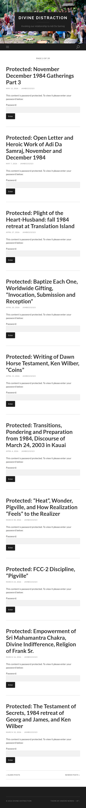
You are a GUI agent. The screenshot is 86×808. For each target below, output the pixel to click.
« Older (13, 775)
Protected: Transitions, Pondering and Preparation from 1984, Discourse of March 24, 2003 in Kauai (39, 435)
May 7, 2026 (11, 164)
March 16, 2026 (13, 657)
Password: (43, 108)
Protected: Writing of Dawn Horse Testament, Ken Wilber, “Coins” (42, 363)
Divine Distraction (43, 17)
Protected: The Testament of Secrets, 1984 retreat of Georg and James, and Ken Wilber (41, 716)
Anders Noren (67, 801)
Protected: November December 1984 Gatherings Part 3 (40, 76)
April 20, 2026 (13, 307)
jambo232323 (27, 88)
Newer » (72, 775)
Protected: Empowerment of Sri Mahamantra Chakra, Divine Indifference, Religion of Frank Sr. (41, 641)
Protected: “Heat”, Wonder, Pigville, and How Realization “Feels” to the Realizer (42, 507)
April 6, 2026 (12, 451)
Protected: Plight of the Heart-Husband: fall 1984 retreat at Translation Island (40, 219)
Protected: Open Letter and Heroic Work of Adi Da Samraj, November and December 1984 (39, 147)
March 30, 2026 (13, 520)
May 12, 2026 (12, 88)
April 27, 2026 (13, 232)
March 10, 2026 (13, 732)
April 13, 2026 (13, 376)
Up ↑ (78, 801)
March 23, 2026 (13, 582)
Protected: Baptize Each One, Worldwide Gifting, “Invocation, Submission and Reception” (42, 291)
